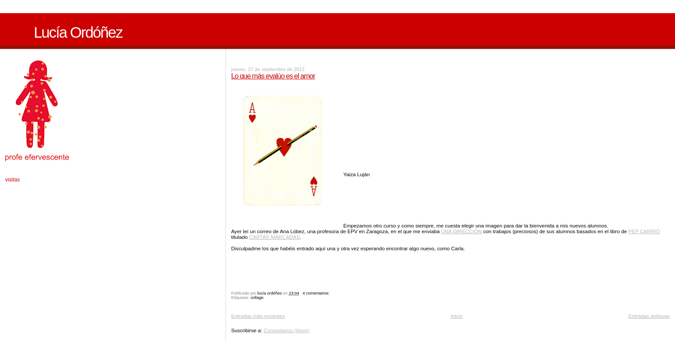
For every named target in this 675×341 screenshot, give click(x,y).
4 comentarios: (317, 293)
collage (257, 297)
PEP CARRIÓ (644, 231)
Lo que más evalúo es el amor (273, 76)
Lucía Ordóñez (78, 32)
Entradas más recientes (258, 316)
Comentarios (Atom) (287, 330)
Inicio (457, 316)
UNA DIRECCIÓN (461, 231)
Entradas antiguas (649, 316)
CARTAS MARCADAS (274, 237)
